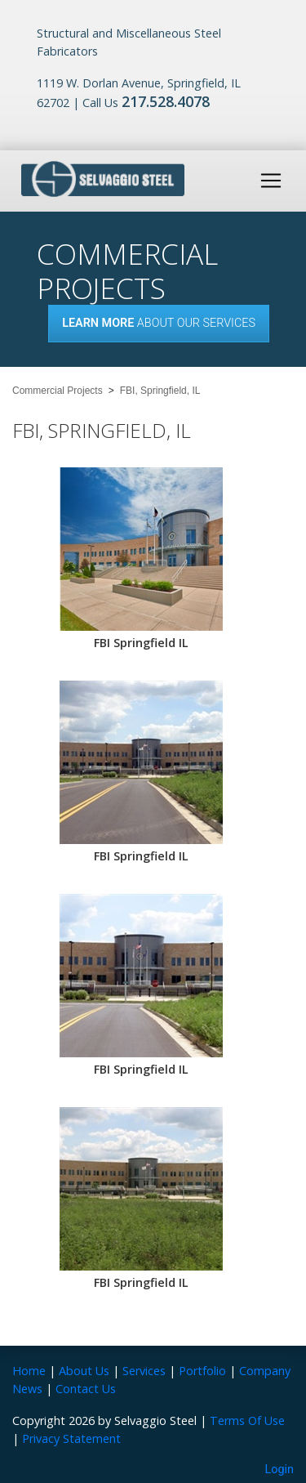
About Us (84, 1370)
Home (29, 1370)
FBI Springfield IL (141, 642)
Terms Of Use (247, 1420)
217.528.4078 (166, 101)
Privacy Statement (71, 1438)
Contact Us (85, 1388)
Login (280, 1469)
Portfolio (202, 1370)
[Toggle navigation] (271, 180)
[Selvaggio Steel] (103, 179)
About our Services (158, 323)
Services (144, 1370)
